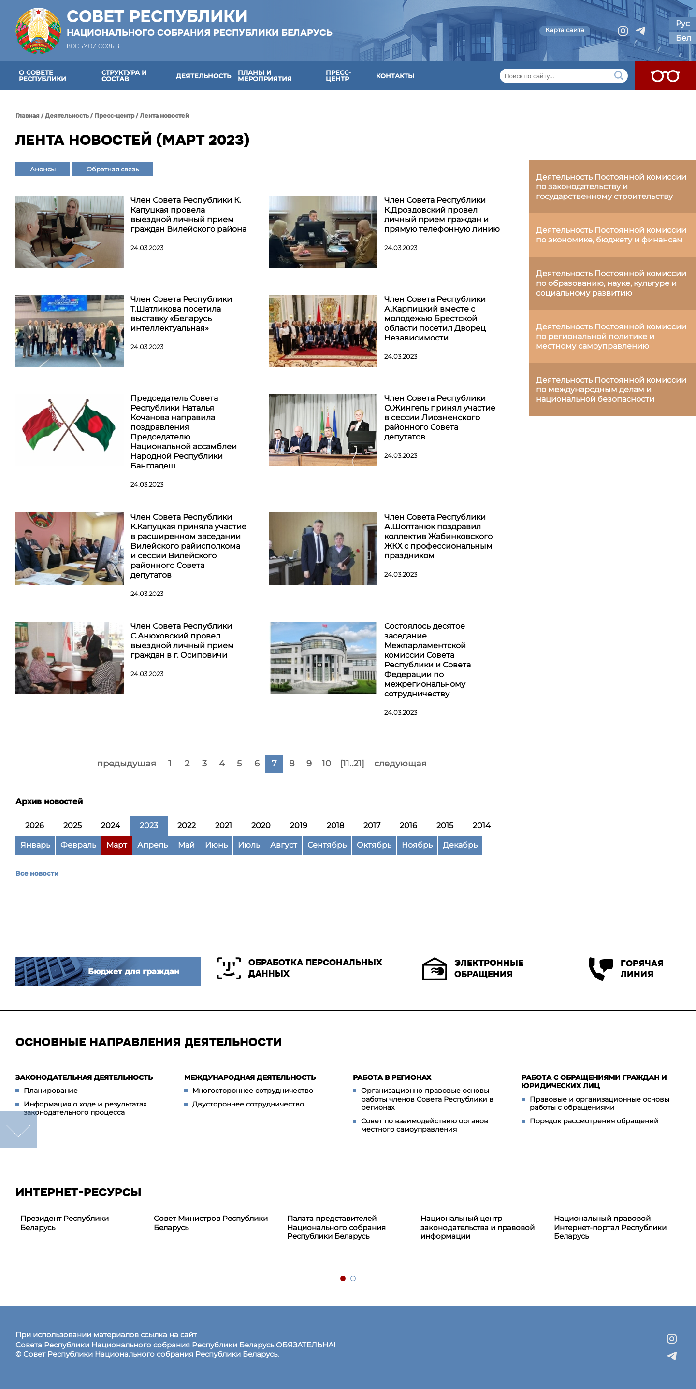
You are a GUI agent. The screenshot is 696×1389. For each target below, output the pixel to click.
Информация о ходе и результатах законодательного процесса (85, 1108)
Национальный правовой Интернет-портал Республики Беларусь (610, 1227)
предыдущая (126, 763)
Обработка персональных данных (299, 968)
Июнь (216, 845)
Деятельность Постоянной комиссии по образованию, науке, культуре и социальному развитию (611, 283)
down (18, 1129)
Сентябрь (327, 845)
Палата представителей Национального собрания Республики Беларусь (336, 1227)
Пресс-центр (338, 76)
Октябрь (374, 845)
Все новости (36, 873)
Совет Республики (200, 22)
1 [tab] (343, 1279)
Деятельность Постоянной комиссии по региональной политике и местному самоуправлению (611, 336)
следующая (400, 763)
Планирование (51, 1090)
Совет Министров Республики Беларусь (211, 1223)
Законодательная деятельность (84, 1077)
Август (283, 845)
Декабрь (460, 845)
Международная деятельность (250, 1077)
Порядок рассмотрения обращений (594, 1121)
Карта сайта (564, 30)
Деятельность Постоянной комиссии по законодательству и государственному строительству (611, 186)
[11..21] (352, 763)
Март (116, 845)
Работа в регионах (392, 1077)
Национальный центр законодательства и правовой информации (477, 1227)
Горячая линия (626, 969)
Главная (27, 115)
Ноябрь (417, 845)
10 (326, 763)
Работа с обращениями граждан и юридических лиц (594, 1082)
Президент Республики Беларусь (64, 1223)
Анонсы (43, 169)
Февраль (78, 845)
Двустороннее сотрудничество (248, 1104)
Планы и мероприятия (265, 76)
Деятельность (203, 76)
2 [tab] (353, 1279)
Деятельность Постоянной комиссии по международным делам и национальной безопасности (611, 389)
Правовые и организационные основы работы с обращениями (599, 1103)
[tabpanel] (82, 1223)
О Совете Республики (42, 76)
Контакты (395, 76)
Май (186, 845)
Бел (683, 38)
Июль (249, 845)
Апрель (152, 845)
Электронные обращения (472, 968)
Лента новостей (164, 115)
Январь (35, 845)
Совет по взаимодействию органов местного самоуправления (424, 1125)
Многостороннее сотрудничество (252, 1090)
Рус (683, 23)
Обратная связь (113, 169)
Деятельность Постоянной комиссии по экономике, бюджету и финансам (611, 235)
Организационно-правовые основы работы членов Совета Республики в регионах (427, 1099)
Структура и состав (124, 76)
